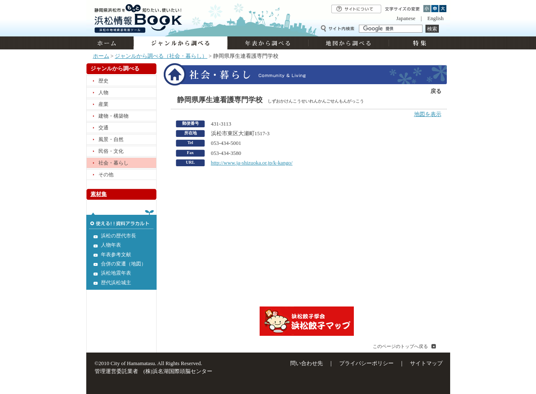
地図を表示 (427, 114)
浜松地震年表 (116, 273)
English (435, 18)
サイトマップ (426, 363)
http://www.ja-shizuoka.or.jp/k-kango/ (252, 163)
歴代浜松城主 (116, 282)
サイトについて (356, 9)
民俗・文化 (111, 151)
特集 (418, 42)
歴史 (103, 80)
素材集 (98, 194)
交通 (103, 127)
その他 (105, 174)
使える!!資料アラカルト (121, 219)
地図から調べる (348, 42)
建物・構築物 (113, 115)
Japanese (405, 18)
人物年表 (111, 244)
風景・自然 (111, 139)
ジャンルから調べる (180, 42)
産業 (103, 104)
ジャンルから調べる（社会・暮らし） (161, 56)
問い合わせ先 (306, 363)
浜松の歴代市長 (118, 235)
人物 (103, 92)
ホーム (110, 42)
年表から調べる (267, 42)
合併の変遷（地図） (123, 263)
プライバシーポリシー (366, 363)
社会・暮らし (113, 162)
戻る (435, 91)
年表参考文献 (116, 254)
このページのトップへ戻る (400, 346)
